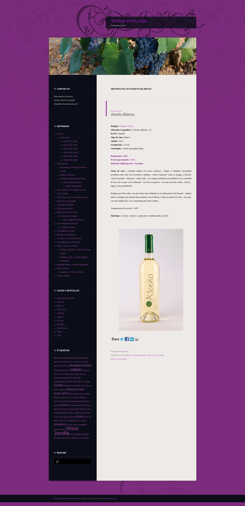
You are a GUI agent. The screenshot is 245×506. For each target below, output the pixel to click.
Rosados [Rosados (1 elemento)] (82, 413)
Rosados (60, 324)
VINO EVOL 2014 (70, 145)
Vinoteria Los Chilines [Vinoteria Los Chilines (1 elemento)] (80, 438)
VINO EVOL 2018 (70, 152)
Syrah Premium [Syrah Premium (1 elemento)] (70, 417)
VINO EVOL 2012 (70, 141)
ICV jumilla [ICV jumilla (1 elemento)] (85, 382)
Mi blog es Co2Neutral (66, 235)
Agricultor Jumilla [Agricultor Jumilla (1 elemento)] (61, 362)
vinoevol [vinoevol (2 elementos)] (59, 424)
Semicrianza (62, 328)
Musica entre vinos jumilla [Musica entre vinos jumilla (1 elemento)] (79, 394)
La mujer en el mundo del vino (69, 238)
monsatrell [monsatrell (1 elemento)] (62, 390)
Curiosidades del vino (66, 231)
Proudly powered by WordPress (67, 499)
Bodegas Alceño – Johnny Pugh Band (72, 265)
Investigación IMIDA (65, 205)
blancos (128, 355)
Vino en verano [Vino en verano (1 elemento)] (80, 421)
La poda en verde (67, 227)
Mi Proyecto (65, 138)
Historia (60, 317)
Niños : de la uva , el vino (67, 246)
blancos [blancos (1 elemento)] (66, 366)
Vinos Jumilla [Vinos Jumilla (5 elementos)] (66, 431)
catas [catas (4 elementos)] (76, 369)
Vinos (59, 336)
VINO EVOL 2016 (70, 149)
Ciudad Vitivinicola (67, 175)
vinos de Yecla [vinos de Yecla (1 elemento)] (59, 429)
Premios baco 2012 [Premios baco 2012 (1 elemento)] (76, 405)
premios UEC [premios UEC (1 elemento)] (73, 409)
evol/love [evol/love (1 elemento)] (68, 382)
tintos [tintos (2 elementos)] (80, 416)
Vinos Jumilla (158, 355)
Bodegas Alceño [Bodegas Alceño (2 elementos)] (80, 365)
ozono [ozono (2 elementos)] (64, 405)
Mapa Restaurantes (74, 186)
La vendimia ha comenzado (68, 242)
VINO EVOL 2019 (70, 156)
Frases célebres (63, 276)
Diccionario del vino (65, 208)
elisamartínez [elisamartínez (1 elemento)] (59, 382)
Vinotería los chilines (68, 216)
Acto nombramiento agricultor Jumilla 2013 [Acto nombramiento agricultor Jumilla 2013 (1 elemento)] (71, 358)
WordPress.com (110, 499)
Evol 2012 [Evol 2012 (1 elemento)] (77, 382)
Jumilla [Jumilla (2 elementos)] (58, 385)
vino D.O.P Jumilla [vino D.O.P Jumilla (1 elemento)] (66, 421)
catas (149, 355)
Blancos (125, 351)
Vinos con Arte (63, 268)
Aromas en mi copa (128, 20)
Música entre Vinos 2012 (67, 212)
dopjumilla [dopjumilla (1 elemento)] (77, 378)
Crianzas (60, 313)
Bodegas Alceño (126, 126)
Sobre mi (60, 134)
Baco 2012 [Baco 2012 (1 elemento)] (58, 366)
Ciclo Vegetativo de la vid (67, 223)
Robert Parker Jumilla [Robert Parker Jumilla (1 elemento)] (70, 413)
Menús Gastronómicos (72, 182)
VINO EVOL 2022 (70, 160)
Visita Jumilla (62, 164)
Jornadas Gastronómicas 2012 (72, 179)
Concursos (61, 309)
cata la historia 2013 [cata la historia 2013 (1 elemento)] (62, 370)
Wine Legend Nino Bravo (73, 220)
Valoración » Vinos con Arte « (72, 272)
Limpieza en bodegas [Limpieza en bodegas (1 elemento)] (72, 386)
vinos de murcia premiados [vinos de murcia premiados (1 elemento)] (76, 425)
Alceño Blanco (123, 114)
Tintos (59, 332)
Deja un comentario (119, 359)
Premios (60, 321)
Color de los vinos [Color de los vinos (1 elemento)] (71, 374)
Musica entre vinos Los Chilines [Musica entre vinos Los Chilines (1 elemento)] (66, 397)
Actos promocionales (65, 298)
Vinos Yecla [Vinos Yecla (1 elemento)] (66, 438)
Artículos (60, 302)
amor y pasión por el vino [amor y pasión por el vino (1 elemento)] (78, 362)
